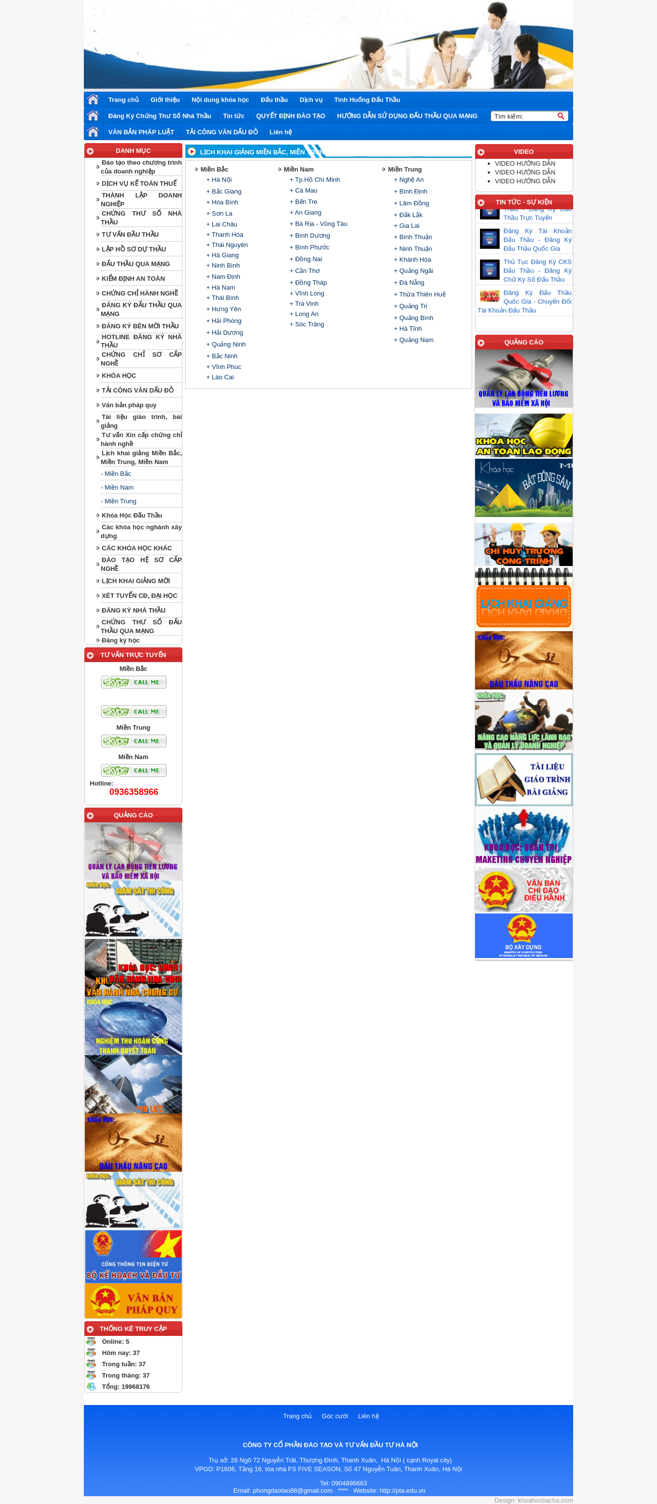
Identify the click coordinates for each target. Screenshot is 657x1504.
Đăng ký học (121, 640)
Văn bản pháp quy (129, 405)
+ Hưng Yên (222, 309)
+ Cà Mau (302, 190)
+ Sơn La (218, 213)
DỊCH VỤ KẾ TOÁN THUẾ (139, 183)
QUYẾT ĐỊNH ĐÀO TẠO (290, 116)
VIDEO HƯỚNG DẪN (525, 163)
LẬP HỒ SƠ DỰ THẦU (134, 249)
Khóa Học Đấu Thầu (132, 515)
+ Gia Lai (406, 225)
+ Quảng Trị (410, 306)
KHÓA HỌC (119, 375)
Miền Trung (405, 169)
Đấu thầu (274, 99)
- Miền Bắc (116, 473)
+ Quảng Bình (412, 317)
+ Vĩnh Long (306, 293)
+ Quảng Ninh (225, 344)
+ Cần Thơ (304, 270)
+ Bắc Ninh (220, 356)
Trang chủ (123, 99)
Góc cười (335, 1416)
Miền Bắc (214, 169)
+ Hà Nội (217, 179)
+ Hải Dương (223, 332)
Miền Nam (299, 169)
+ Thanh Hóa (223, 234)
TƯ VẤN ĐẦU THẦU (130, 234)
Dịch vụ (311, 99)
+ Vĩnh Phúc (222, 366)
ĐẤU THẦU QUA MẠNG (136, 264)
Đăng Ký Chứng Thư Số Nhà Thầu (159, 116)
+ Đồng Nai (305, 259)
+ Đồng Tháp (307, 282)
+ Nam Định (222, 276)
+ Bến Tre (302, 201)
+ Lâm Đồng (411, 203)
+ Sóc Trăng (306, 324)
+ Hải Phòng (222, 320)
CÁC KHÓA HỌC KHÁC (137, 548)
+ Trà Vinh (303, 303)
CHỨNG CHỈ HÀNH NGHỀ (140, 293)
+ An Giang (304, 212)
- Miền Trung (119, 501)
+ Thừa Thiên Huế (419, 294)
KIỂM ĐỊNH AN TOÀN (133, 278)
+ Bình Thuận (412, 237)
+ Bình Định (410, 191)
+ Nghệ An (408, 179)
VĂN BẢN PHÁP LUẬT (141, 132)
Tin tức (233, 116)
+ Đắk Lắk (407, 215)
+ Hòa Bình (221, 202)
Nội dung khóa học (220, 99)
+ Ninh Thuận (412, 248)
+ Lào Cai (219, 377)
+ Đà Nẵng (408, 282)
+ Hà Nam (219, 287)
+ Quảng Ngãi (412, 270)
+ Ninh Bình (222, 265)
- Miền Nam (117, 487)
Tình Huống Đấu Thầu (367, 99)
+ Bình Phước (308, 247)
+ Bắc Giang (222, 191)
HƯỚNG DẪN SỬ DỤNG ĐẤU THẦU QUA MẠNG (407, 116)
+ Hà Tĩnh (407, 328)
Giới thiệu (165, 99)
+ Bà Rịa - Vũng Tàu (318, 223)
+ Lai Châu (220, 224)
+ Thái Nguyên (226, 244)
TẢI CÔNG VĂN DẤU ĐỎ (222, 132)
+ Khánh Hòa (411, 259)
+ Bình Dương (309, 235)
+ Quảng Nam (413, 340)
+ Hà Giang (221, 255)
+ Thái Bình (221, 297)
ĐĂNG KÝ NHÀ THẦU (134, 610)
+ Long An (303, 314)
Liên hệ (281, 132)
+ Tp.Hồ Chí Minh (314, 179)
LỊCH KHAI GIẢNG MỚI (136, 581)
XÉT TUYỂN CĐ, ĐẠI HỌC (139, 595)
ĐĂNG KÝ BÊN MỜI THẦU (140, 326)
